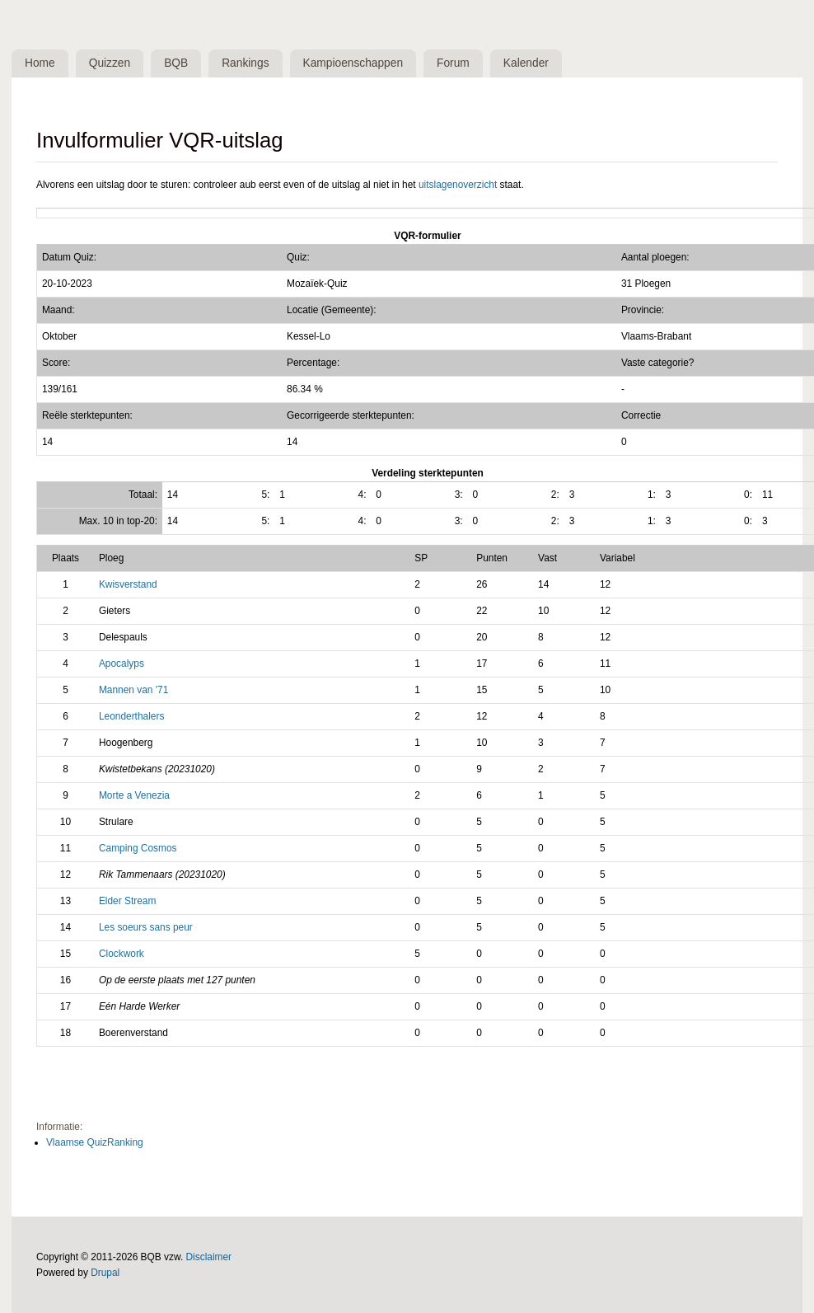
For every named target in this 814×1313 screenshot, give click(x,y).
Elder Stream (127, 901)
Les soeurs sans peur (146, 927)
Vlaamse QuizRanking (94, 1143)
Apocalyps (121, 664)
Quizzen (112, 63)
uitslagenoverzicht (458, 184)
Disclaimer (209, 1258)
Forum (458, 63)
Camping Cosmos (138, 848)
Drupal (105, 1273)
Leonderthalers (131, 717)
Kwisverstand (128, 585)
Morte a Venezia (134, 796)
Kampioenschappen (357, 63)
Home (41, 63)
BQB (178, 63)
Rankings (250, 63)
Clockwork (121, 953)
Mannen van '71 (133, 690)
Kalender (532, 63)
